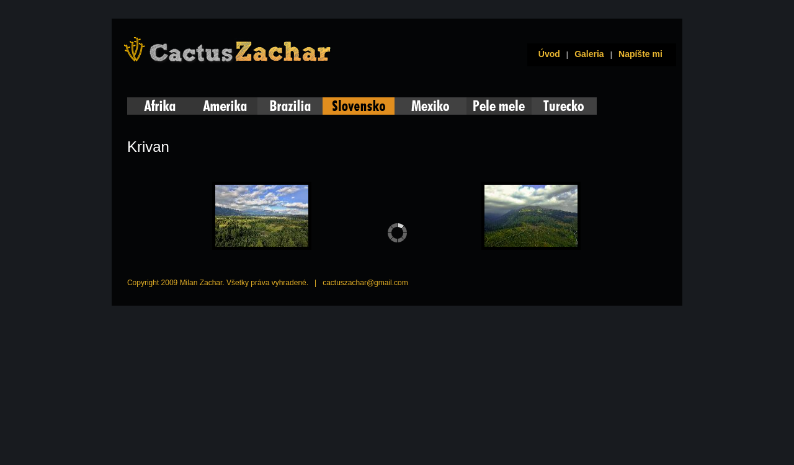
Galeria (589, 54)
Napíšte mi (640, 54)
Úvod (546, 54)
